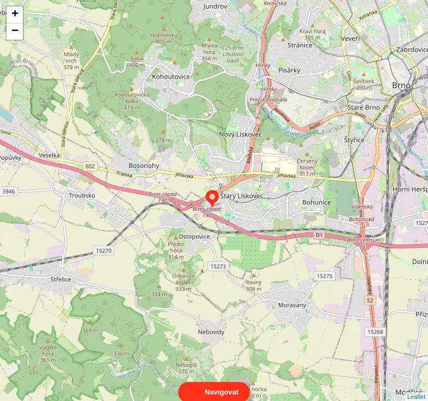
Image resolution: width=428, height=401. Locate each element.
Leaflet (416, 387)
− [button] (15, 31)
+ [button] (15, 15)
